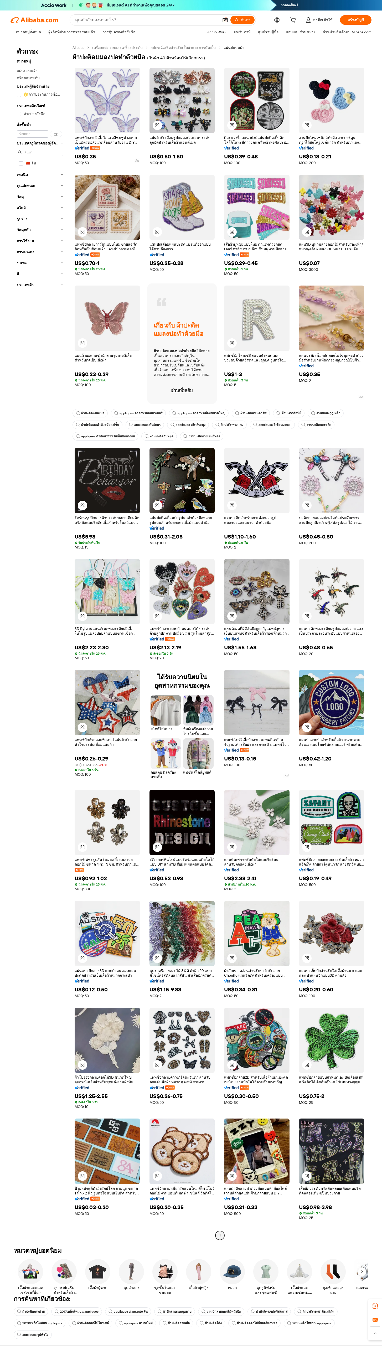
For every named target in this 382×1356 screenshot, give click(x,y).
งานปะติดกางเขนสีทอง (201, 436)
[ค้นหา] (242, 20)
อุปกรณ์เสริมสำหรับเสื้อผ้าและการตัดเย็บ (183, 47)
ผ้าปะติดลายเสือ (176, 1323)
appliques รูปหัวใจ (32, 1335)
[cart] (294, 21)
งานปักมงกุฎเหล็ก (325, 413)
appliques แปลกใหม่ (136, 1323)
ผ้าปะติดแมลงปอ (90, 413)
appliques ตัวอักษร (145, 425)
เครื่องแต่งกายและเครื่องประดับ (117, 47)
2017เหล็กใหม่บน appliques (77, 1312)
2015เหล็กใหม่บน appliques (309, 1323)
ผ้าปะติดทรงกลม (229, 425)
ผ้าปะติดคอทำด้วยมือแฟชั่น (97, 425)
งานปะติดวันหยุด (159, 436)
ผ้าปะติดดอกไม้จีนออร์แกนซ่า (254, 1323)
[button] (225, 20)
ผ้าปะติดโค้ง (211, 1323)
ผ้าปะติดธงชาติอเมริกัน (315, 1312)
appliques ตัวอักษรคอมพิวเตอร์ (138, 413)
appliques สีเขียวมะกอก (272, 425)
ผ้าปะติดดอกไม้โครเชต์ (90, 1323)
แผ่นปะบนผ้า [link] (234, 47)
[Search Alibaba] (146, 20)
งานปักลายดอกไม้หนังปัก (221, 1312)
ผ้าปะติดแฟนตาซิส (250, 413)
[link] (375, 1306)
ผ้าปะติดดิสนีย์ (288, 413)
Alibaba (78, 47)
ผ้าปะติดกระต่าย (31, 1312)
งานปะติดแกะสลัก (316, 425)
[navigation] (40, 642)
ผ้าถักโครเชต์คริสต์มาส (269, 1312)
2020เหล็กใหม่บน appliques (39, 1323)
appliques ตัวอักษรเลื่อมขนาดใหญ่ (198, 413)
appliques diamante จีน (128, 1312)
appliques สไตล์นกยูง (188, 425)
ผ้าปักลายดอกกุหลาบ (175, 1312)
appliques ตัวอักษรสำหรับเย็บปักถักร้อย (105, 436)
